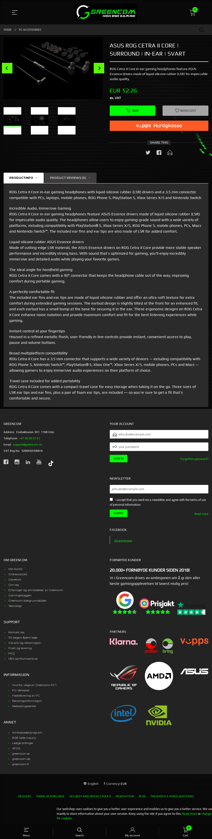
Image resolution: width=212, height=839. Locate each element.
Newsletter (125, 796)
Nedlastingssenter (24, 706)
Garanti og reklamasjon (24, 643)
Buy (132, 110)
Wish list (185, 110)
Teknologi (15, 606)
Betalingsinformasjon (27, 701)
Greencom (123, 541)
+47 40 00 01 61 (29, 438)
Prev (7, 68)
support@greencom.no (27, 444)
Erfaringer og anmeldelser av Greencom (35, 590)
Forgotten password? (194, 459)
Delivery (24, 796)
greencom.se (21, 753)
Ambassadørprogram (27, 732)
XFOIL (16, 748)
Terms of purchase (50, 796)
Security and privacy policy (90, 796)
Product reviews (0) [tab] (68, 178)
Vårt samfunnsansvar (23, 658)
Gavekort (14, 579)
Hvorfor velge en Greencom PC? (34, 685)
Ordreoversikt (17, 574)
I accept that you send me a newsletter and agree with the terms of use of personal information (158, 502)
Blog (142, 796)
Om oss (13, 585)
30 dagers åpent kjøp (23, 637)
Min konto (15, 569)
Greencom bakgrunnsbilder (27, 600)
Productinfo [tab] (21, 178)
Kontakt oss (16, 632)
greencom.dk (21, 759)
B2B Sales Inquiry (24, 737)
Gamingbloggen (20, 595)
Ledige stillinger (22, 743)
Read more (201, 514)
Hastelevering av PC (26, 695)
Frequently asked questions (172, 796)
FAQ (11, 653)
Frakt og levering (20, 648)
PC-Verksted (20, 690)
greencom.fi (20, 764)
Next (99, 68)
